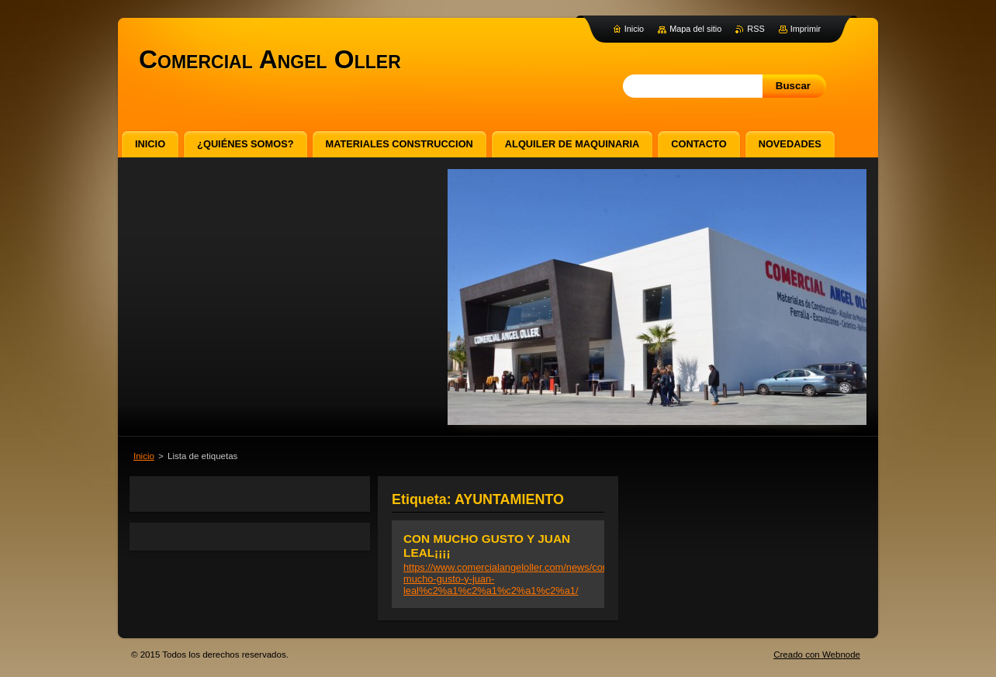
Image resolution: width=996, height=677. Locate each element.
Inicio (143, 456)
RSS (755, 28)
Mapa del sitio (695, 28)
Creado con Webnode (816, 654)
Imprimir (805, 28)
